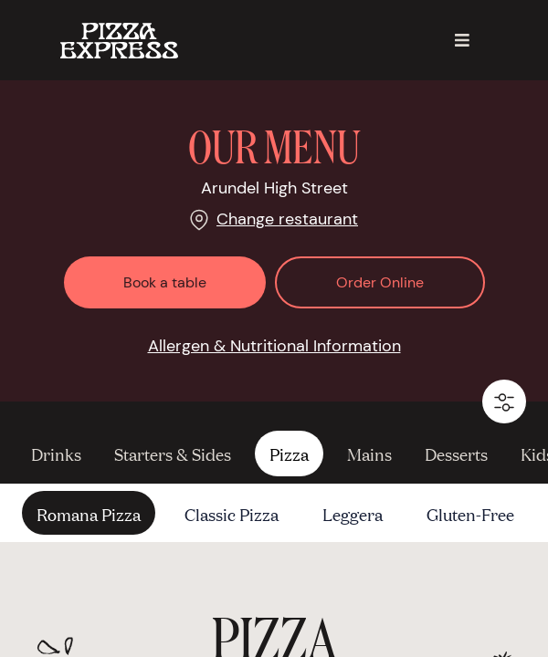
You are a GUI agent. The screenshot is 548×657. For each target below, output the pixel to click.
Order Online (380, 282)
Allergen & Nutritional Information (274, 346)
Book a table (164, 282)
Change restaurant (287, 219)
